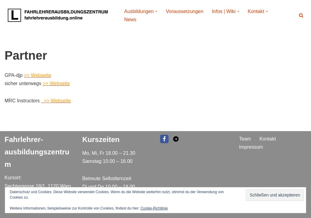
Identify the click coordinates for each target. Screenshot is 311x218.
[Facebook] (164, 139)
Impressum (251, 146)
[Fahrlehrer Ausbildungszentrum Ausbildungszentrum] (59, 15)
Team (245, 138)
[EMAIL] (176, 139)
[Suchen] (301, 15)
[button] (156, 11)
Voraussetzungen (184, 11)
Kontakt (267, 138)
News (130, 19)
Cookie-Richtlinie (154, 208)
